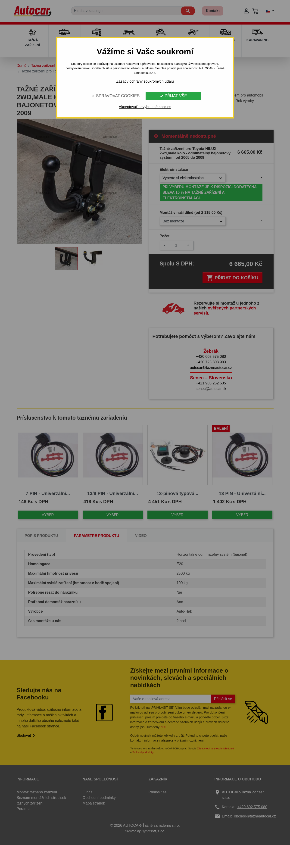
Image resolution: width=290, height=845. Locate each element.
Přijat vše (173, 96)
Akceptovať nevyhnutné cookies (145, 107)
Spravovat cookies (115, 96)
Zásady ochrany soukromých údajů (145, 81)
